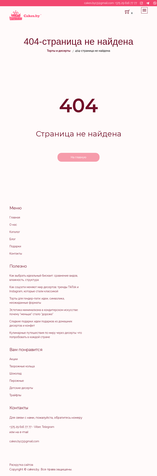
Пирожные (16, 380)
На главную (78, 157)
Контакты (15, 253)
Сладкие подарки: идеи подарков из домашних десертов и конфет (40, 323)
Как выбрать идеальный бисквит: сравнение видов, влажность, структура (43, 277)
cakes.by (33, 469)
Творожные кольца (22, 366)
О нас (13, 224)
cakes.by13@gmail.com (99, 3)
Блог (12, 239)
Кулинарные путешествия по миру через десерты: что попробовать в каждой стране (45, 335)
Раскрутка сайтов (21, 464)
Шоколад (15, 373)
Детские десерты (21, 388)
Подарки (15, 246)
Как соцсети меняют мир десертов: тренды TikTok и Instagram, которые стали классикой (44, 289)
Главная (14, 217)
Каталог (14, 231)
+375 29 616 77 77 (126, 3)
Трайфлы (15, 395)
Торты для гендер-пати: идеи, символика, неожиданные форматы (37, 300)
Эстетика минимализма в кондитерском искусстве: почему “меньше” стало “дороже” (43, 312)
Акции (13, 359)
